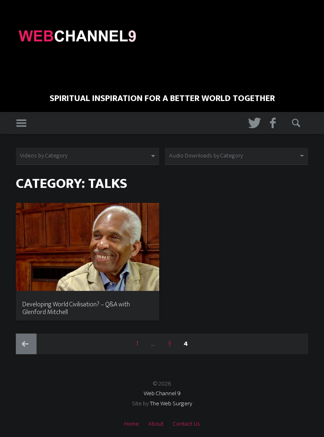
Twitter (253, 123)
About (156, 424)
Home (131, 424)
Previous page (26, 344)
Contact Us (186, 424)
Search (297, 123)
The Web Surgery (171, 403)
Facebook (275, 123)
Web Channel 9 (162, 393)
